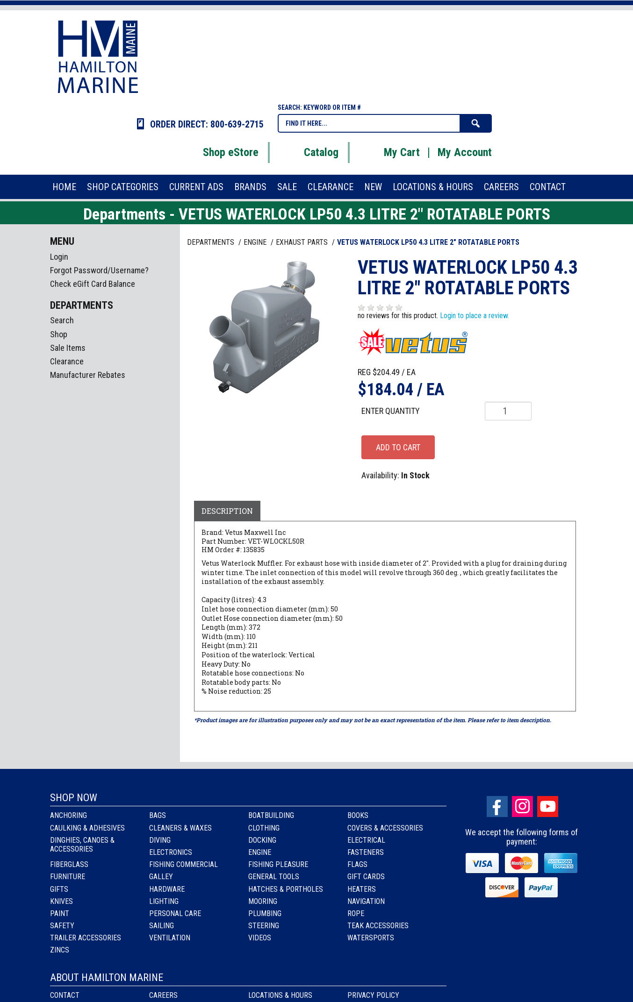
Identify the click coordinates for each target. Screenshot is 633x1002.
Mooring (262, 901)
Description (227, 511)
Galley (161, 876)
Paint (59, 913)
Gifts (59, 889)
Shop (58, 334)
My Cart (390, 152)
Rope (355, 913)
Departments (211, 242)
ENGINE (256, 242)
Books (357, 815)
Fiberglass (69, 864)
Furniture (67, 876)
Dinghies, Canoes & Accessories (82, 844)
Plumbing (264, 913)
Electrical (366, 840)
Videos (259, 937)
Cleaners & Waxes (180, 828)
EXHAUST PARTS (303, 242)
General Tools (273, 876)
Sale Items (68, 348)
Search (62, 320)
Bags (157, 815)
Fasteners (365, 852)
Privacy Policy (373, 995)
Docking (262, 840)
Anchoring (68, 815)
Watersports (370, 937)
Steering (263, 925)
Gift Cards (366, 876)
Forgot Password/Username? (99, 270)
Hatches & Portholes (285, 889)
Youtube (547, 806)
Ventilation (169, 937)
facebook (497, 806)
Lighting (164, 901)
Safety (62, 925)
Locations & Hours (280, 995)
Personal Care (175, 913)
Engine (259, 852)
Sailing (161, 925)
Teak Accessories (378, 925)
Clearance (67, 361)
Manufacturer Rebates (87, 375)
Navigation (366, 901)
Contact (64, 995)
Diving (160, 840)
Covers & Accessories (385, 828)
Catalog (309, 152)
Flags (357, 864)
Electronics (170, 852)
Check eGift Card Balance (92, 284)
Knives (61, 901)
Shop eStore (219, 152)
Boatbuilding (271, 815)
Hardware (167, 889)
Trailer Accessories (85, 937)
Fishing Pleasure (278, 864)
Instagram (522, 806)
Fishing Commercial (183, 864)
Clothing (264, 828)
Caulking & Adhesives (87, 828)
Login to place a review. (474, 315)
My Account (465, 152)
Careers (163, 995)
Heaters (361, 889)
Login (59, 257)
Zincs (59, 949)
